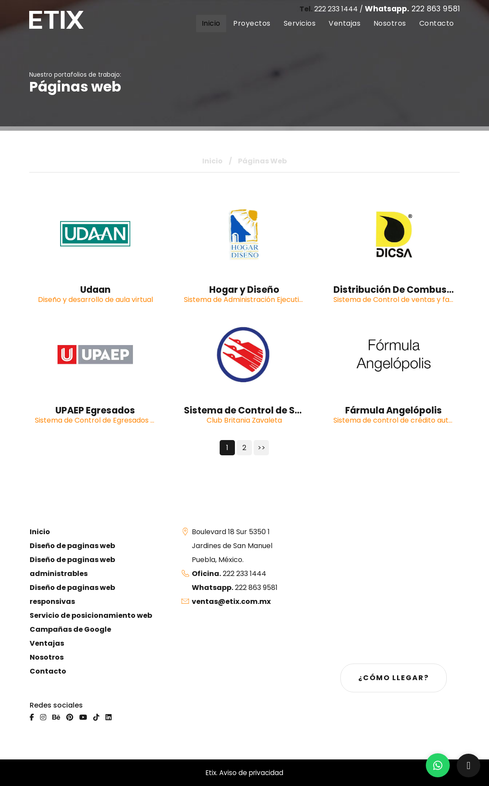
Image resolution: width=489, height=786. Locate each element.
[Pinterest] (69, 717)
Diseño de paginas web (72, 546)
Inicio (212, 161)
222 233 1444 (328, 9)
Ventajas (47, 643)
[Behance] (56, 717)
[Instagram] (43, 717)
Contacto (48, 671)
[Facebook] (32, 717)
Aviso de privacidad (251, 772)
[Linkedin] (108, 717)
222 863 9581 (412, 8)
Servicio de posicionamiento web (91, 615)
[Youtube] (83, 717)
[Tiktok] (96, 717)
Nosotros (47, 657)
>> (261, 448)
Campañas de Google (70, 629)
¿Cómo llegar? (393, 678)
